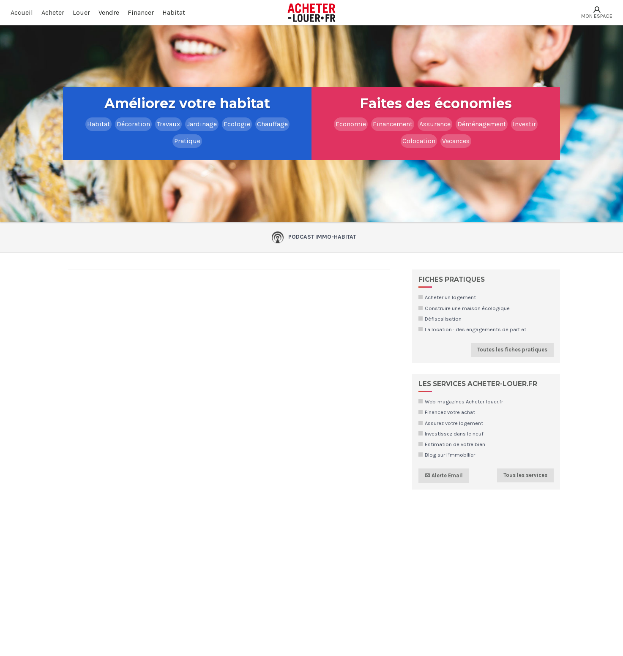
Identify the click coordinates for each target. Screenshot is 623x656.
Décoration (133, 124)
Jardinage (202, 124)
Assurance (435, 124)
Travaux (168, 124)
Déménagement (481, 124)
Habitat (173, 12)
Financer (141, 12)
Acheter (52, 12)
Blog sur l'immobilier (450, 455)
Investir (524, 124)
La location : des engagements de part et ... (477, 329)
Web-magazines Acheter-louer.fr (464, 401)
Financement (393, 124)
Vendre (108, 12)
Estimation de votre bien (455, 444)
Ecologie (237, 124)
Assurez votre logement (454, 423)
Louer (81, 12)
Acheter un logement (450, 297)
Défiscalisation (443, 319)
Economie (351, 124)
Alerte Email (444, 475)
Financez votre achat (450, 412)
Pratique (187, 141)
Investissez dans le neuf (454, 433)
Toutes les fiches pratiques (512, 349)
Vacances (456, 141)
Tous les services (525, 475)
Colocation (418, 141)
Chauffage (272, 124)
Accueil (22, 12)
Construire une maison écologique (467, 308)
